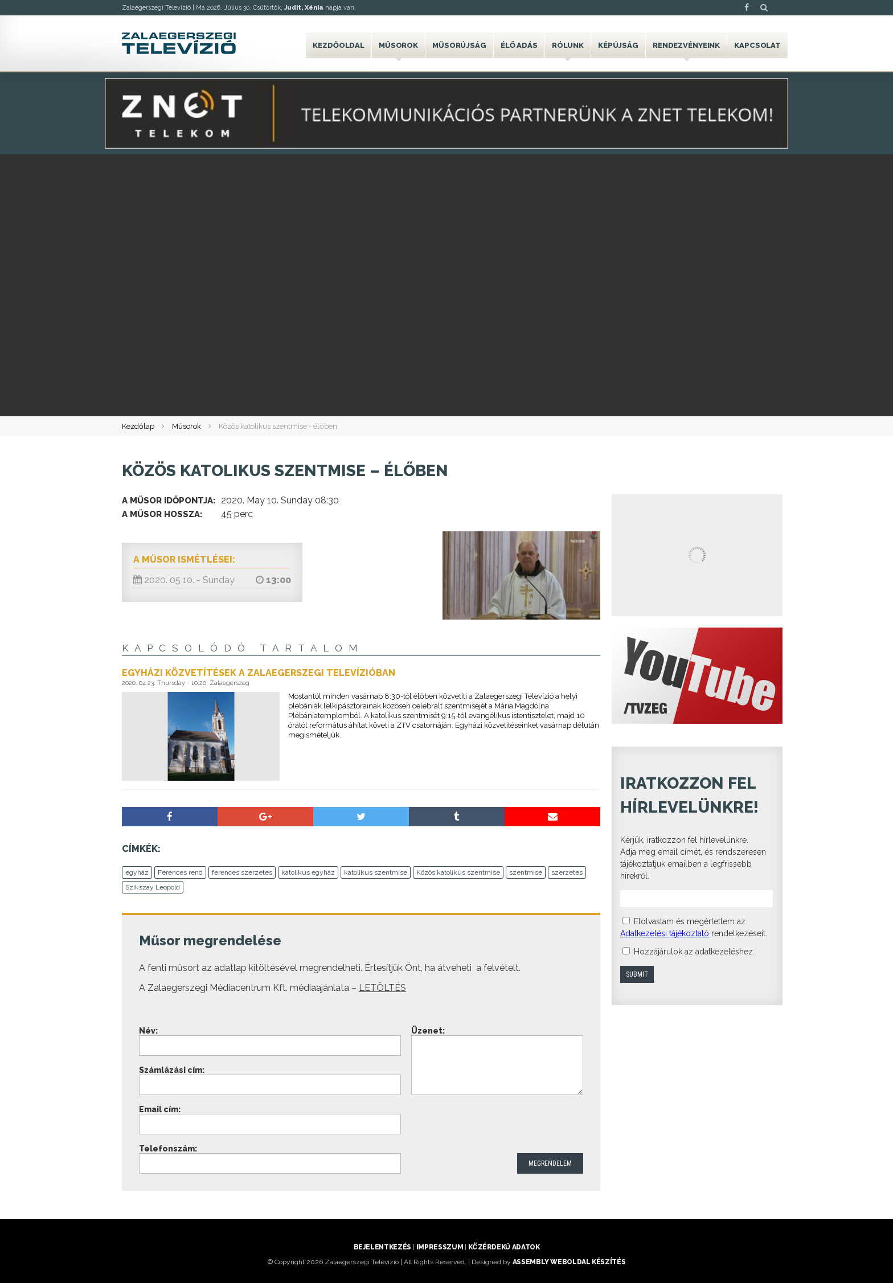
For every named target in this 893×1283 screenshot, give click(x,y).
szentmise (525, 872)
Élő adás (519, 45)
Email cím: (160, 1109)
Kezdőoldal (338, 45)
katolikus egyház (308, 872)
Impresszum (439, 1247)
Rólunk (568, 45)
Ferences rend (180, 872)
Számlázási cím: (171, 1070)
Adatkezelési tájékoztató (664, 933)
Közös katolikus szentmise (458, 872)
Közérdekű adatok (503, 1247)
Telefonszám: (168, 1148)
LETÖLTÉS (382, 987)
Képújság (618, 45)
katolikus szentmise (375, 872)
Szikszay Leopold (152, 887)
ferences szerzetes (242, 872)
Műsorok (398, 45)
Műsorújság (459, 45)
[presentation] (497, 1125)
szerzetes (567, 872)
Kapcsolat (757, 45)
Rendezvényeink (686, 45)
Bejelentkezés (382, 1247)
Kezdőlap (138, 426)
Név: (148, 1030)
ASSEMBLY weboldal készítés (569, 1262)
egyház (137, 872)
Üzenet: (428, 1030)
